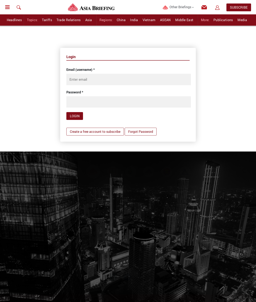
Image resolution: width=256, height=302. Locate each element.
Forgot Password (140, 131)
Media (242, 20)
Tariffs (47, 20)
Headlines (14, 20)
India (134, 20)
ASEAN (165, 20)
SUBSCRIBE (239, 7)
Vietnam (149, 20)
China (121, 20)
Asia (88, 20)
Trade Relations (69, 20)
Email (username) (80, 69)
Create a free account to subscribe (95, 131)
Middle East (184, 20)
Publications (223, 20)
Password (74, 92)
